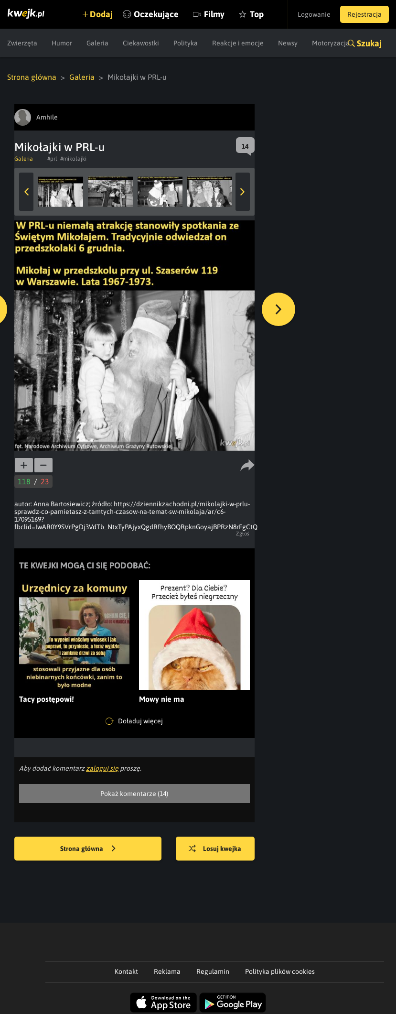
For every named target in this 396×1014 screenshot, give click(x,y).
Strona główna (31, 77)
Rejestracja (364, 14)
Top (257, 14)
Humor (62, 43)
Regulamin (212, 971)
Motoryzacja (331, 43)
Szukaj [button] (369, 43)
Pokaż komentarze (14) (134, 793)
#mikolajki (73, 158)
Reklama (167, 971)
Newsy (288, 43)
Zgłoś (243, 533)
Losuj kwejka (215, 849)
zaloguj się (102, 768)
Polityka (185, 43)
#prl (52, 158)
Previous (26, 192)
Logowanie (314, 14)
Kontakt (126, 971)
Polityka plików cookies (280, 971)
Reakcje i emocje (238, 43)
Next (242, 192)
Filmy (214, 14)
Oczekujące (156, 14)
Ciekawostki (141, 43)
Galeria (97, 43)
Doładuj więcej (134, 721)
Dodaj (101, 14)
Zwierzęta (22, 43)
